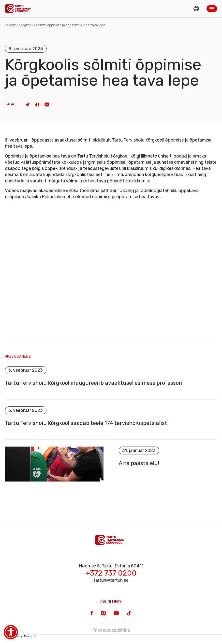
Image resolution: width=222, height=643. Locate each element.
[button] (212, 8)
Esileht (10, 25)
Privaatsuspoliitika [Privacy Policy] (111, 630)
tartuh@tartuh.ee (111, 580)
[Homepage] (19, 8)
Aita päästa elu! (139, 463)
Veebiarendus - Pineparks (20, 636)
